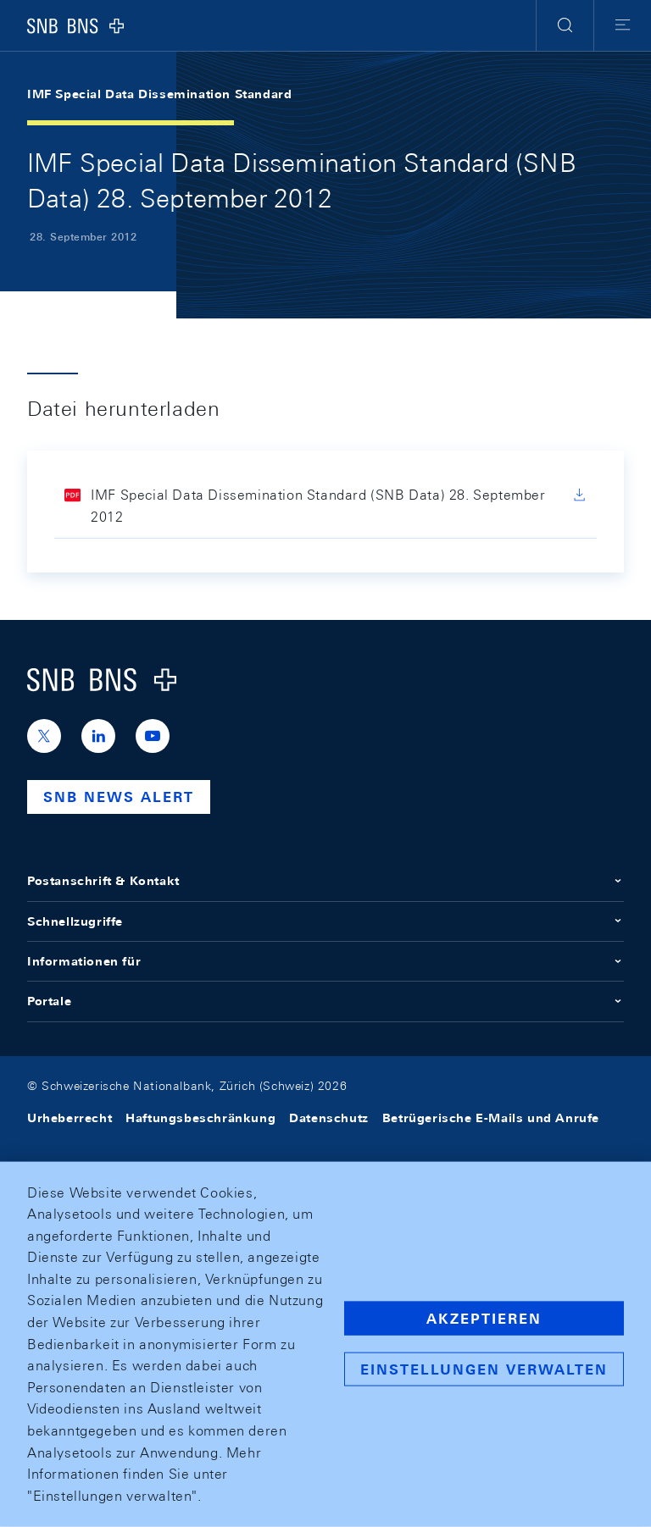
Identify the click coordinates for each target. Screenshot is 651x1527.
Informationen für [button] (325, 961)
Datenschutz (329, 1118)
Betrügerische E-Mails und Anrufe (490, 1118)
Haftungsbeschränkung (200, 1118)
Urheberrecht (69, 1118)
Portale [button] (325, 1001)
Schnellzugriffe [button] (325, 921)
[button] (565, 25)
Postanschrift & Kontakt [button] (325, 880)
